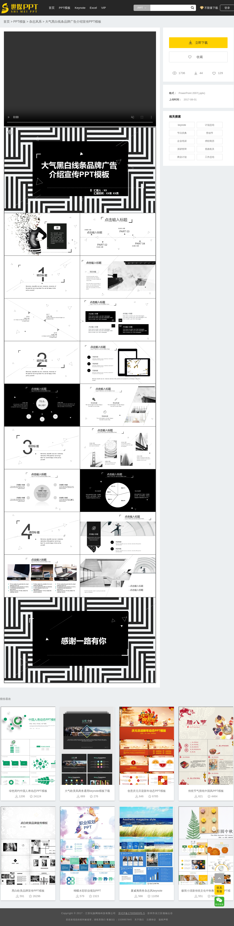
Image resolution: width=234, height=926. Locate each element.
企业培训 (182, 141)
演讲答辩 (182, 149)
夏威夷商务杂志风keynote (146, 890)
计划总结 (209, 125)
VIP (103, 7)
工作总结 (209, 157)
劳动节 (209, 133)
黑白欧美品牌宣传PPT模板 (28, 890)
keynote (182, 125)
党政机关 (209, 149)
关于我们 (139, 919)
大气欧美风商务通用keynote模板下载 (87, 790)
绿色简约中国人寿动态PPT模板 (28, 790)
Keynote (80, 7)
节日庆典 (182, 133)
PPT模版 (19, 21)
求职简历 (209, 141)
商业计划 (182, 157)
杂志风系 (35, 21)
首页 (52, 7)
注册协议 (151, 919)
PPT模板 (64, 7)
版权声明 (163, 919)
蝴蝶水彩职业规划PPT (87, 890)
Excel (93, 7)
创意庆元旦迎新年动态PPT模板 (147, 790)
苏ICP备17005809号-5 (131, 913)
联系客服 (219, 889)
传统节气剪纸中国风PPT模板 (205, 790)
